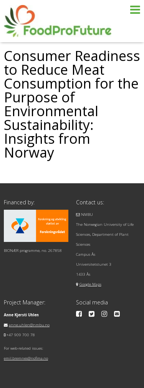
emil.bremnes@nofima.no (26, 358)
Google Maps (90, 284)
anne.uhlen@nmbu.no (29, 324)
